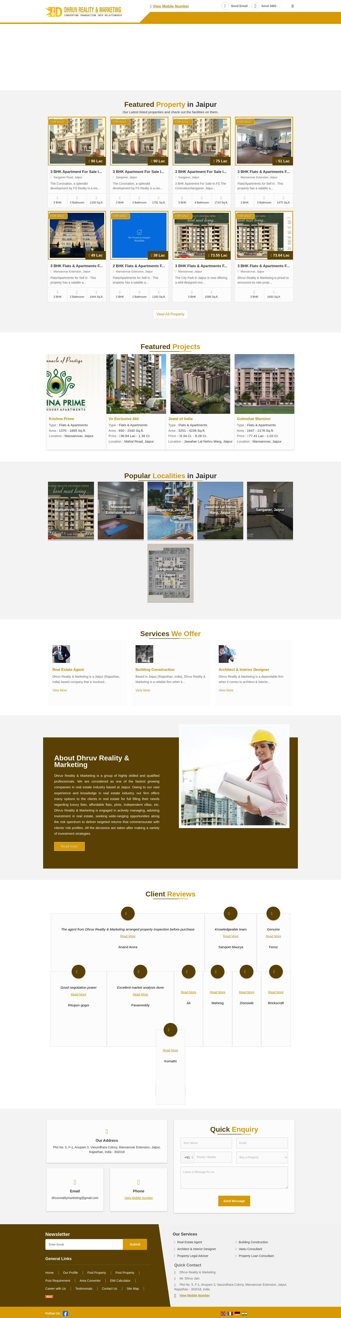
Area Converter (90, 1280)
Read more (69, 846)
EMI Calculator (120, 1280)
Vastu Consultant (250, 1249)
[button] (171, 6)
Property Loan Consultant (256, 1256)
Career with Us (55, 1288)
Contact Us (109, 1288)
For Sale (57, 121)
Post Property (124, 1272)
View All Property (171, 314)
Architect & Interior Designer (244, 670)
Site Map (133, 1288)
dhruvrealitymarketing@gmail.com (75, 1198)
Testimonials (83, 1288)
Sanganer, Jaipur (270, 510)
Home (49, 1272)
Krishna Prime (61, 419)
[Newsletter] (84, 1244)
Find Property (96, 1272)
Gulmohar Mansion (253, 419)
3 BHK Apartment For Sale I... (76, 172)
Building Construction (155, 670)
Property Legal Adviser (193, 1256)
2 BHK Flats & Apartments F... (139, 266)
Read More (127, 936)
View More (59, 690)
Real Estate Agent (68, 670)
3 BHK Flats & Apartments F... (263, 172)
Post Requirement (57, 1280)
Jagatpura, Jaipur (170, 510)
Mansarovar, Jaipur (71, 510)
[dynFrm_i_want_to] (262, 1157)
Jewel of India (180, 419)
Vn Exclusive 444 (124, 419)
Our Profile (70, 1272)
